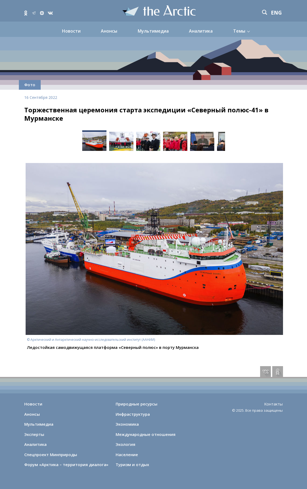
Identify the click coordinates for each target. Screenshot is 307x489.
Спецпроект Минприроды (50, 454)
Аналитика (201, 31)
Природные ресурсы (136, 404)
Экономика (127, 424)
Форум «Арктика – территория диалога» (66, 464)
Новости (71, 31)
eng (276, 12)
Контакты (273, 404)
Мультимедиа (153, 31)
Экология (125, 444)
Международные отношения (145, 434)
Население (127, 454)
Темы (239, 31)
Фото (29, 84)
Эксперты (34, 434)
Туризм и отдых (132, 464)
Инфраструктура (133, 414)
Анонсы (109, 31)
